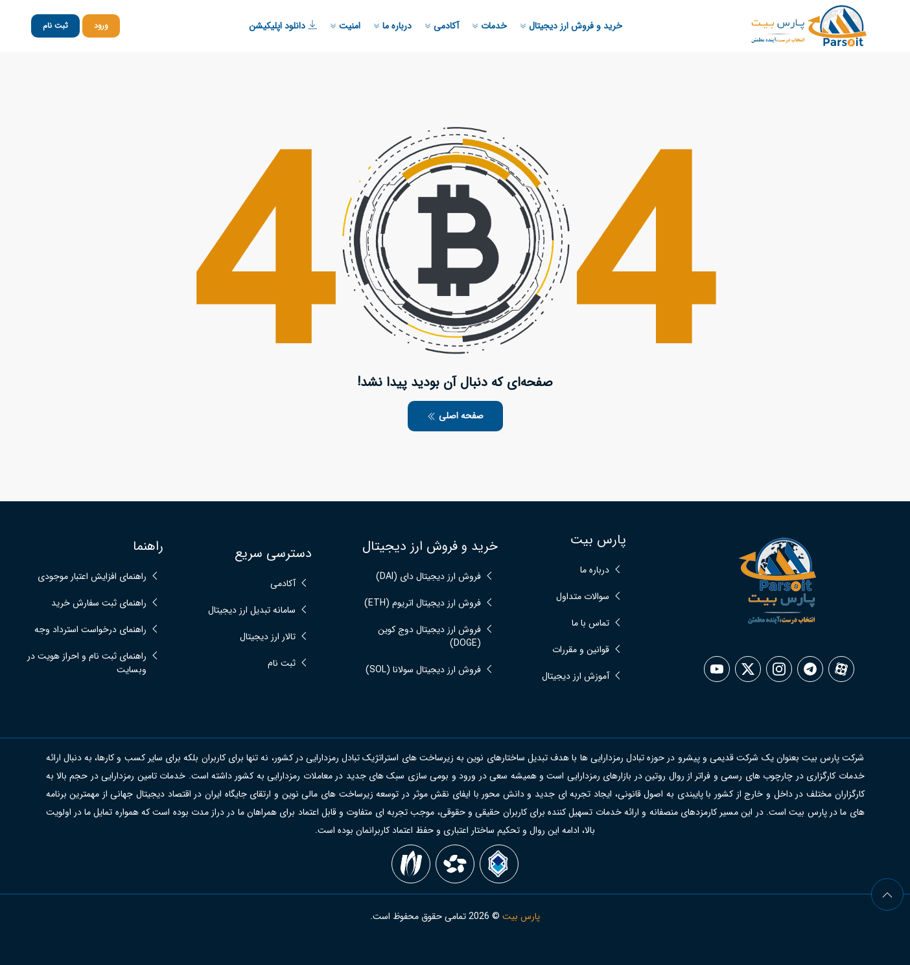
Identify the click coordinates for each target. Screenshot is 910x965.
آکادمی (442, 26)
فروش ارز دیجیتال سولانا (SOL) (423, 670)
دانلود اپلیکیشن (283, 26)
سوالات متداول (582, 597)
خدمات (489, 26)
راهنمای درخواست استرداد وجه (90, 630)
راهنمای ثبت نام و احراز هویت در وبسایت (86, 663)
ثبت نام (55, 25)
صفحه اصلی (455, 416)
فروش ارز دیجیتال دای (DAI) (428, 577)
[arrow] (887, 894)
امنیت (345, 26)
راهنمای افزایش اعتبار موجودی (92, 577)
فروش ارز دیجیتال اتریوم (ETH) (422, 603)
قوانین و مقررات (580, 650)
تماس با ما (590, 623)
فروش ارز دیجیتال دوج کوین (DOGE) (429, 636)
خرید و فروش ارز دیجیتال (571, 26)
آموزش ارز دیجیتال (575, 676)
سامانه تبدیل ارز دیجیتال (252, 610)
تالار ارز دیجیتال (268, 637)
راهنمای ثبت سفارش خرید (98, 603)
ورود (101, 25)
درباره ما (392, 26)
